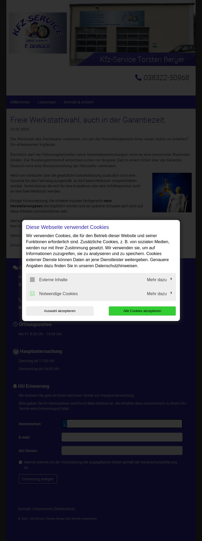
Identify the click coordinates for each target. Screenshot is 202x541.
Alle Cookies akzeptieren (142, 311)
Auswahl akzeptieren (59, 311)
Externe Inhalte (49, 279)
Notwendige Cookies (54, 293)
